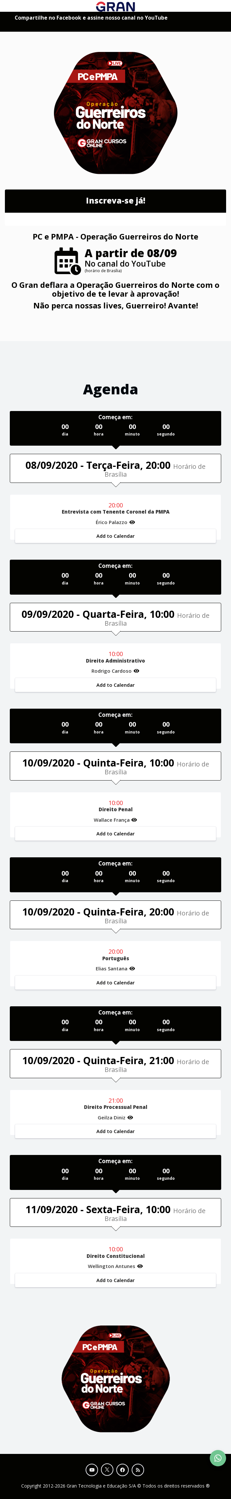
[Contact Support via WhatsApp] (218, 1458)
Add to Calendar (115, 536)
